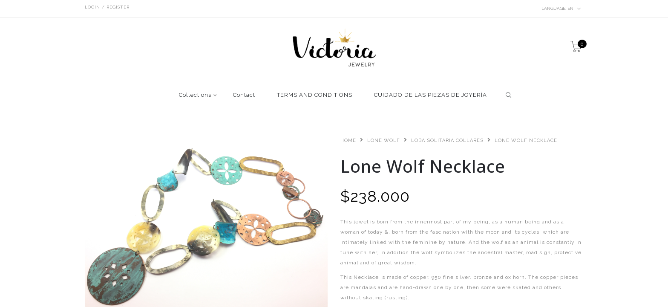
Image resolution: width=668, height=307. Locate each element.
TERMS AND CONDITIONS (314, 95)
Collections (195, 95)
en (561, 8)
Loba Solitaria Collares (447, 140)
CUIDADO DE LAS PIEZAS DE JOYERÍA (430, 95)
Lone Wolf (383, 140)
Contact (244, 95)
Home (348, 140)
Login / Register (107, 7)
